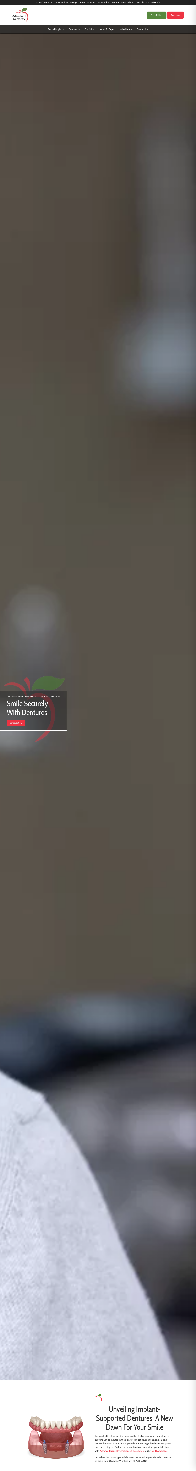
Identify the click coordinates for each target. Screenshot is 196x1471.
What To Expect (108, 29)
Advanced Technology (66, 2)
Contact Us (142, 29)
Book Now (175, 15)
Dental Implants (56, 29)
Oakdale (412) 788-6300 (148, 2)
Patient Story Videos (122, 2)
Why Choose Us (44, 2)
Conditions (90, 29)
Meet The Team (87, 2)
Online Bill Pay (156, 15)
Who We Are (126, 29)
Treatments (74, 29)
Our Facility (104, 2)
